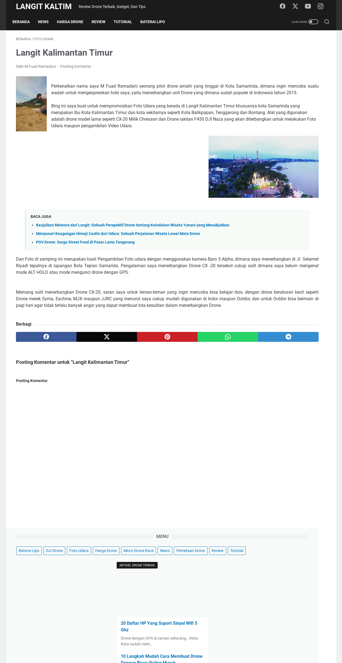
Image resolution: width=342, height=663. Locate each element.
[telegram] (203, 380)
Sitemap (209, 643)
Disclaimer (168, 643)
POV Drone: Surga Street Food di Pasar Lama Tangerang (85, 271)
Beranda (24, 22)
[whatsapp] (161, 380)
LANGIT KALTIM (44, 6)
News (47, 22)
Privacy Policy (142, 643)
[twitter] (298, 6)
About (226, 643)
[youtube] (310, 6)
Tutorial (126, 22)
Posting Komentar (75, 70)
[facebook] (285, 6)
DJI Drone (282, 56)
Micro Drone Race (290, 66)
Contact (189, 643)
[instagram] (322, 6)
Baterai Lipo (156, 22)
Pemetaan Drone (261, 77)
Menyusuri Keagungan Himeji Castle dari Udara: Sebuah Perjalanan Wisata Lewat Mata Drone (118, 263)
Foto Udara (306, 56)
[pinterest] (120, 380)
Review (102, 22)
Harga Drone (74, 22)
